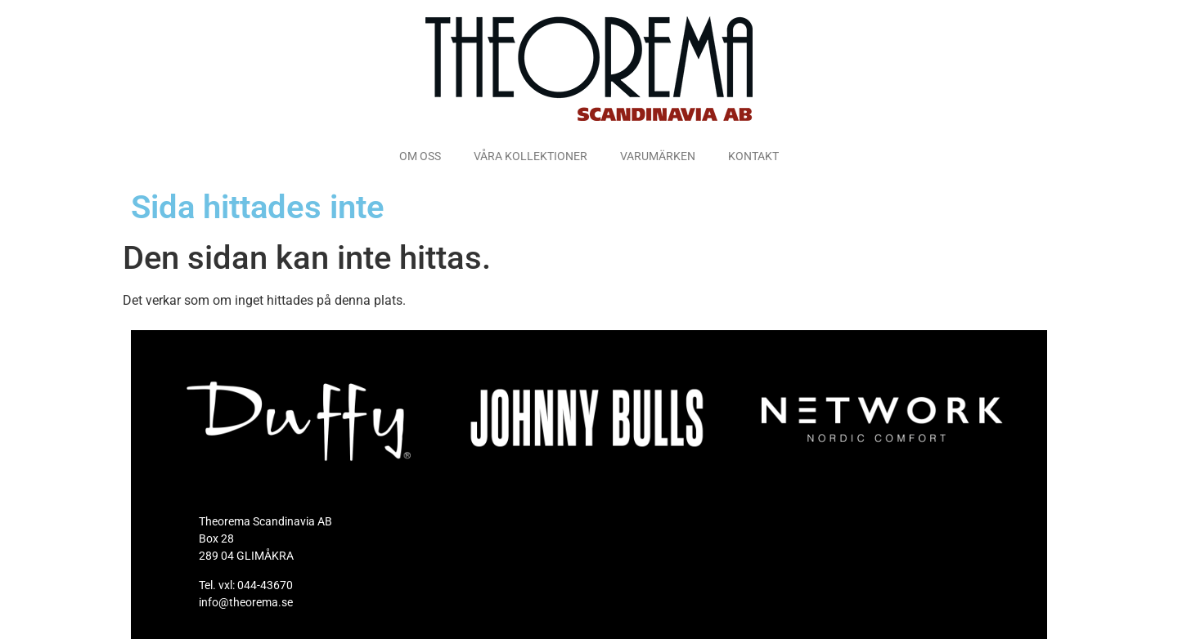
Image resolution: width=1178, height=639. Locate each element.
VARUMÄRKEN (657, 156)
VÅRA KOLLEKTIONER (530, 156)
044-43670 (265, 585)
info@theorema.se (246, 602)
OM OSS (420, 156)
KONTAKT (753, 156)
